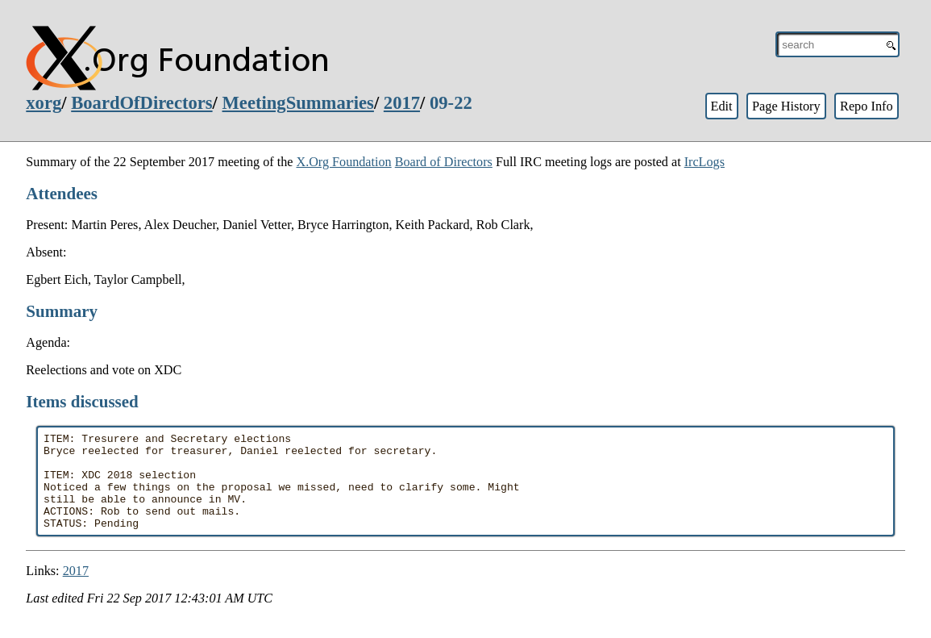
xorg (43, 103)
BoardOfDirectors (141, 103)
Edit (721, 106)
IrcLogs (704, 162)
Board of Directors (444, 162)
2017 (402, 103)
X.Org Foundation (343, 162)
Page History (786, 106)
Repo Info (866, 106)
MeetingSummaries (298, 103)
